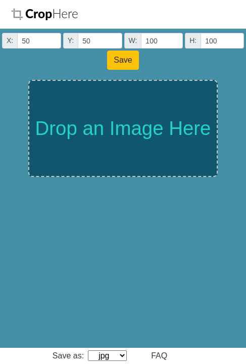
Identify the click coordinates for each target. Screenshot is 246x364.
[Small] (39, 41)
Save (123, 60)
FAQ (159, 355)
